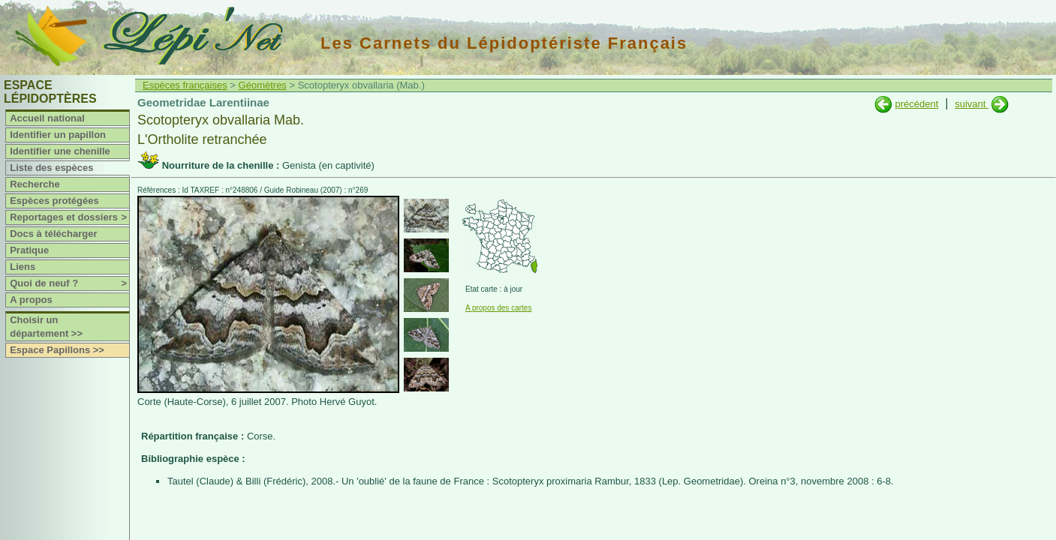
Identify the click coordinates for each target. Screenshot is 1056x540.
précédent (916, 104)
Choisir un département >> (46, 326)
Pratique (29, 250)
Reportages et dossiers (69, 217)
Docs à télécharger (53, 233)
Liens (22, 266)
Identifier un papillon (58, 134)
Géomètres (263, 85)
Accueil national (47, 118)
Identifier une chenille (60, 151)
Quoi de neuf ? (69, 283)
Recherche (34, 184)
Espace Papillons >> (57, 350)
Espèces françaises (185, 85)
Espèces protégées (54, 200)
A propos (31, 299)
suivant (971, 104)
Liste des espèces (51, 167)
